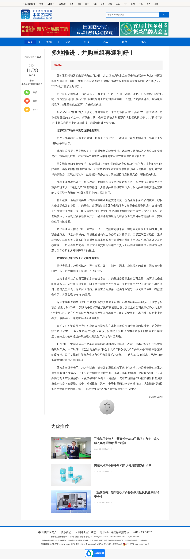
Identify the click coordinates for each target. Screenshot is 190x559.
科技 (87, 4)
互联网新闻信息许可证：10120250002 (56, 544)
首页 (30, 42)
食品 (118, 4)
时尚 (133, 4)
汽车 (94, 4)
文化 (141, 4)
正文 (39, 57)
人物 (71, 4)
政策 (41, 4)
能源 (156, 4)
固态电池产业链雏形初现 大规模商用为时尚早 (122, 465)
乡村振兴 (50, 4)
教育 (124, 42)
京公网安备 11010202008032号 (136, 544)
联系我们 (66, 532)
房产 (148, 4)
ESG (125, 4)
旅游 (110, 4)
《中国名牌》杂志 (85, 532)
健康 (102, 4)
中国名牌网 (29, 57)
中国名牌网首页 (29, 4)
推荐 (49, 42)
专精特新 (62, 4)
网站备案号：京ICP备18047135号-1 (84, 544)
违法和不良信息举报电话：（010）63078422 (126, 532)
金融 (79, 4)
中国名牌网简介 (47, 532)
